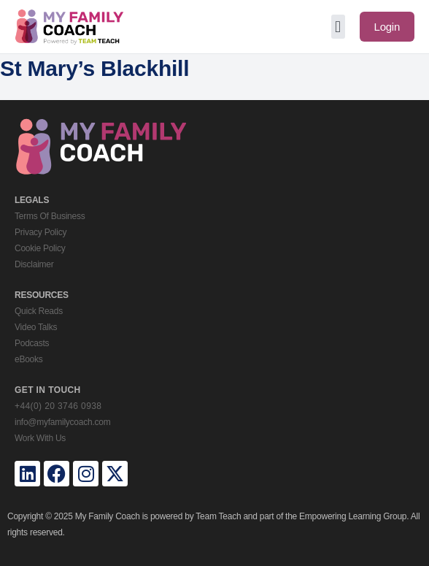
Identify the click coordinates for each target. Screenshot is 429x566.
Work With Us (40, 438)
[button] (338, 27)
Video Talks (36, 327)
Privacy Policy (40, 232)
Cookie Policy (40, 248)
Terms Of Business (50, 216)
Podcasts (32, 343)
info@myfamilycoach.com (62, 422)
